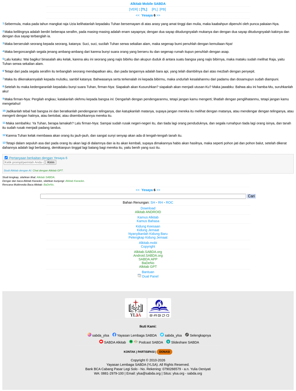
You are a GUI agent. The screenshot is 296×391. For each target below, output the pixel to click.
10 (4, 110)
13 (4, 142)
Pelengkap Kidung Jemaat (148, 237)
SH (153, 202)
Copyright (148, 246)
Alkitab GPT (148, 266)
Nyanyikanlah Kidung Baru (148, 234)
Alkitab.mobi (148, 243)
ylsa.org (178, 373)
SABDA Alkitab (112, 342)
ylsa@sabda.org (148, 373)
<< (138, 15)
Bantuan (148, 272)
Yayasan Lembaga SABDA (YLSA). (133, 364)
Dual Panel (148, 276)
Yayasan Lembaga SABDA (134, 335)
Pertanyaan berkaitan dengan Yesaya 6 (38, 158)
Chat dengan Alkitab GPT (48, 170)
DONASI (164, 351)
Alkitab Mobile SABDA (148, 4)
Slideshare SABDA (182, 342)
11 (4, 122)
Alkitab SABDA (46, 177)
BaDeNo (48, 184)
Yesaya (147, 15)
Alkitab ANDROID (148, 212)
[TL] (144, 9)
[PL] (155, 9)
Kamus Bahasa (148, 221)
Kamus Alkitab (147, 217)
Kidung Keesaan (148, 226)
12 (4, 135)
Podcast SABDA (146, 342)
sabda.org (194, 373)
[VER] (133, 9)
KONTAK (129, 351)
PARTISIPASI (146, 351)
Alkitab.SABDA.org (148, 252)
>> (158, 15)
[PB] (163, 9)
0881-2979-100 (112, 373)
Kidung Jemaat (148, 230)
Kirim (50, 162)
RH (160, 202)
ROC (169, 202)
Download (148, 208)
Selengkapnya (198, 335)
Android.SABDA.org (148, 255)
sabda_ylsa (98, 335)
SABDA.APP (148, 259)
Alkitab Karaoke (74, 181)
